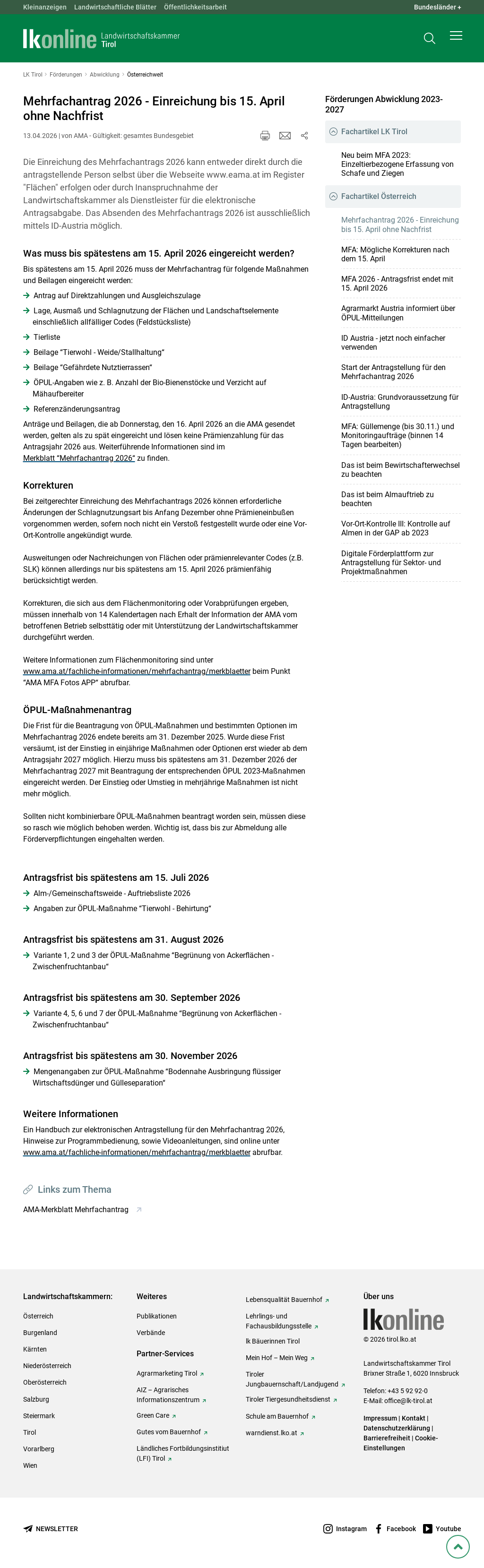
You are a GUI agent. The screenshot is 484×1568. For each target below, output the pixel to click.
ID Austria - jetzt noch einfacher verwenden (393, 343)
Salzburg (36, 1399)
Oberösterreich (45, 1382)
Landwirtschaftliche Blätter (115, 7)
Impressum (380, 1418)
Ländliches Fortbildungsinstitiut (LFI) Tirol (183, 1453)
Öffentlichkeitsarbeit (195, 7)
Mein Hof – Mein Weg (277, 1357)
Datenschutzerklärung (396, 1428)
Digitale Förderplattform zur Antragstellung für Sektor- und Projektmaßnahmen (391, 562)
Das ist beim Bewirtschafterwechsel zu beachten (400, 470)
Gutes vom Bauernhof (169, 1432)
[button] (456, 40)
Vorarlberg (38, 1449)
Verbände (151, 1332)
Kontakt (413, 1418)
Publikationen (157, 1316)
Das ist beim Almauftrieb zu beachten (387, 499)
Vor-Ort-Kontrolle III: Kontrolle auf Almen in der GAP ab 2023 (395, 528)
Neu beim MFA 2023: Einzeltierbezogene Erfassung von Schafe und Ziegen (397, 164)
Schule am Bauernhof (277, 1416)
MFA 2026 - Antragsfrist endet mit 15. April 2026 (397, 284)
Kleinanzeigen (45, 7)
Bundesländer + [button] (437, 7)
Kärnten (35, 1349)
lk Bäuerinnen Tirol (273, 1341)
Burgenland (40, 1332)
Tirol (29, 1432)
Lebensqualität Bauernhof (284, 1299)
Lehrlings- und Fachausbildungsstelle (278, 1321)
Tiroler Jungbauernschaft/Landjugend (292, 1379)
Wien (30, 1465)
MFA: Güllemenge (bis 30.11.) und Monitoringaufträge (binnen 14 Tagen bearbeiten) (397, 435)
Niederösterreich (47, 1366)
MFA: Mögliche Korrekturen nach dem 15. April (395, 254)
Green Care (153, 1415)
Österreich (38, 1316)
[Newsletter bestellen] (50, 1529)
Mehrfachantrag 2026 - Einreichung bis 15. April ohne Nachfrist (400, 224)
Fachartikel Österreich (378, 196)
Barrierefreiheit (386, 1438)
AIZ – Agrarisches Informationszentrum (168, 1395)
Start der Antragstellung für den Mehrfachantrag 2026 (393, 372)
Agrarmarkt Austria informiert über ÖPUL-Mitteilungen (398, 313)
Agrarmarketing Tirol (167, 1373)
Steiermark (39, 1416)
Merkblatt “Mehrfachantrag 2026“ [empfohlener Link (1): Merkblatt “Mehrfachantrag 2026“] (79, 458)
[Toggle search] (429, 41)
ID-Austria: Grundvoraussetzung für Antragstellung (399, 402)
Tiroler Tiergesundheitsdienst (288, 1399)
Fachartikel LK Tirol (374, 131)
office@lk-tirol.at (408, 1400)
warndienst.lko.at (271, 1433)
